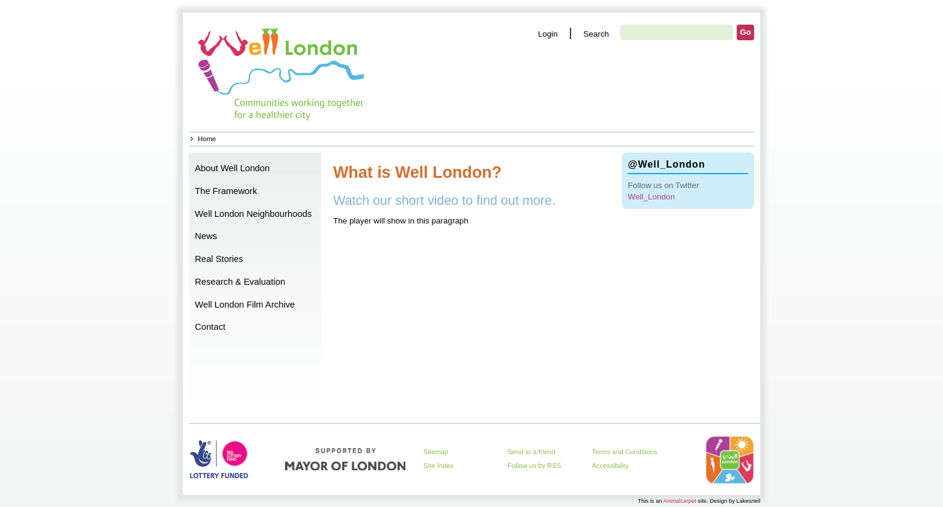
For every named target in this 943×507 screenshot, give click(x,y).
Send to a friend (532, 451)
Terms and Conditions (624, 451)
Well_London (651, 196)
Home (282, 72)
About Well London (232, 168)
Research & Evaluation (240, 282)
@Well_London (666, 164)
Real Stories (219, 259)
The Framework (226, 191)
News (206, 236)
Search (596, 33)
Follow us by (534, 465)
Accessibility (610, 465)
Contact (210, 327)
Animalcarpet (679, 500)
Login (548, 33)
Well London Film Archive (245, 304)
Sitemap (435, 451)
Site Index (438, 465)
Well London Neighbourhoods (253, 214)
